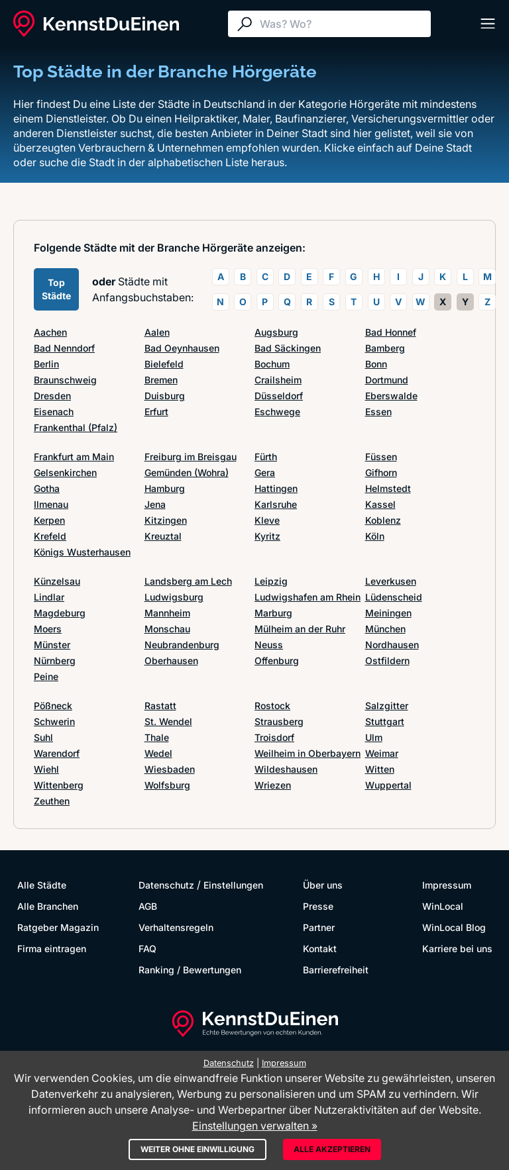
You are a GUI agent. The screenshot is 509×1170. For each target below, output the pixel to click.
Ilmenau (51, 504)
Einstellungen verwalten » (254, 1125)
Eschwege (277, 411)
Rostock (272, 705)
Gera (264, 472)
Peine (46, 676)
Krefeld (50, 536)
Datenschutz (166, 885)
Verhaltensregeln (176, 927)
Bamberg (385, 348)
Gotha (47, 488)
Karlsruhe (275, 504)
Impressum (446, 885)
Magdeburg (59, 612)
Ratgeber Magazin (58, 927)
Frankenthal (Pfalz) (75, 427)
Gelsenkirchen (65, 472)
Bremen (161, 379)
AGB (148, 906)
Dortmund (386, 379)
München (385, 628)
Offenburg (276, 660)
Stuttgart (384, 721)
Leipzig (271, 581)
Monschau (167, 628)
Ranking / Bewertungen (190, 969)
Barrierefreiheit (335, 969)
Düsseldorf (278, 395)
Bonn (376, 363)
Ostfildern (387, 660)
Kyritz (267, 536)
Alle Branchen (47, 906)
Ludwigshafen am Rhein (307, 597)
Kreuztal (163, 536)
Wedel (158, 753)
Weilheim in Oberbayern (307, 753)
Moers (48, 628)
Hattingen (276, 488)
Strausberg (279, 721)
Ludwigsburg (173, 597)
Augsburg (276, 332)
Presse (318, 906)
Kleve (267, 520)
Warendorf (57, 753)
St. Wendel (168, 721)
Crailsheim (278, 379)
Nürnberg (55, 660)
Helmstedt (388, 488)
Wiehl (46, 769)
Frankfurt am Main (74, 456)
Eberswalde (391, 395)
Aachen (50, 332)
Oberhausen (171, 660)
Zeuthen (52, 800)
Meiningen (388, 612)
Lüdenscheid (393, 597)
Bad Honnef (390, 332)
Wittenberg (59, 785)
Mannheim (167, 612)
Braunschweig (65, 379)
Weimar (381, 753)
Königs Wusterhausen (82, 552)
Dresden (52, 395)
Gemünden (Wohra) (186, 472)
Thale (156, 737)
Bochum (272, 363)
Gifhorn (381, 472)
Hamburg (164, 488)
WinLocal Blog (454, 927)
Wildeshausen (285, 769)
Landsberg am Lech (188, 581)
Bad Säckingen (287, 348)
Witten (379, 769)
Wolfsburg (167, 785)
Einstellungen (233, 885)
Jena (155, 504)
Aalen (157, 332)
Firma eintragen (51, 948)
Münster (52, 644)
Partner (319, 927)
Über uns (323, 885)
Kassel (380, 504)
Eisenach (54, 411)
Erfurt (156, 411)
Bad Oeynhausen (181, 348)
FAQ (147, 948)
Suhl (43, 737)
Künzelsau (57, 581)
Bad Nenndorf (64, 348)
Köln (374, 536)
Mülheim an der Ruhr (299, 628)
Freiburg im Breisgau (190, 456)
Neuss (268, 644)
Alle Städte (41, 885)
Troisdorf (274, 737)
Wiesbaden (169, 769)
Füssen (381, 456)
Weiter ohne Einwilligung (197, 1149)
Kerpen (49, 520)
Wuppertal (388, 785)
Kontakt (320, 948)
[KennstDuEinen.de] (96, 24)
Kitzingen (165, 520)
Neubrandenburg (181, 644)
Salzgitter (386, 705)
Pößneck (53, 705)
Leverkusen (390, 581)
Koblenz (383, 520)
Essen (378, 411)
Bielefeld (164, 363)
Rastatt (160, 705)
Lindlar (49, 597)
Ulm (373, 737)
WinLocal (442, 906)
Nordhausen (392, 644)
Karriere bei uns (457, 948)
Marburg (273, 612)
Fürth (265, 456)
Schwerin (54, 721)
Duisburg (164, 395)
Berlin (46, 363)
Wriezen (272, 785)
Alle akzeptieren (332, 1149)
